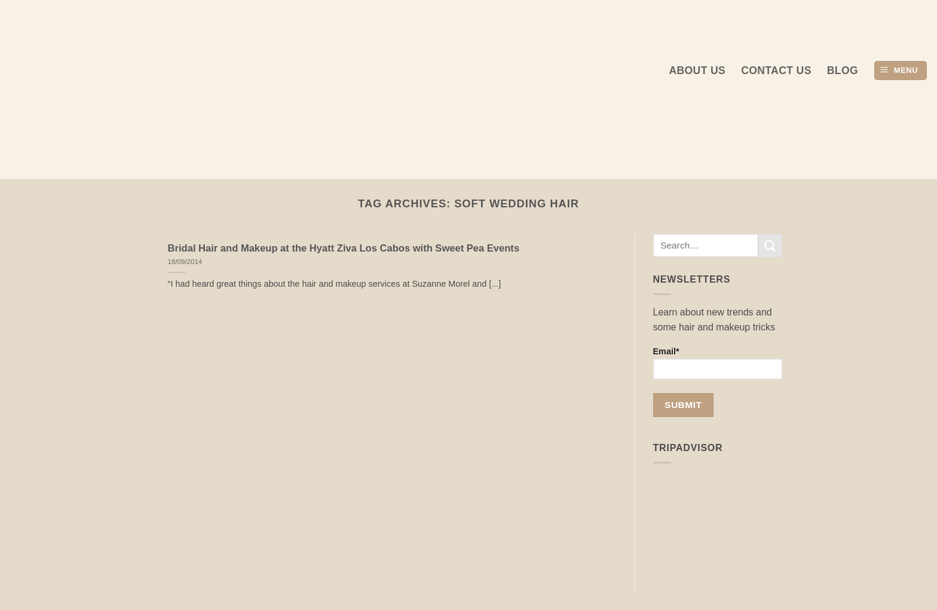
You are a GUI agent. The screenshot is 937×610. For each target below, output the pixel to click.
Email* (718, 363)
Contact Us (776, 70)
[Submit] (770, 245)
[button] (900, 71)
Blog (842, 70)
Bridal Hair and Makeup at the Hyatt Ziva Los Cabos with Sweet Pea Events (344, 248)
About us (697, 70)
